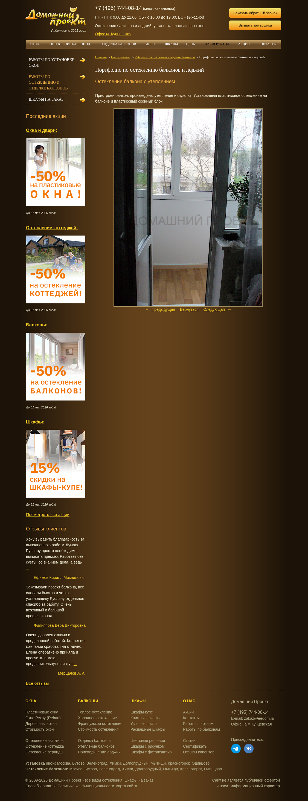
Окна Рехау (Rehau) (43, 718)
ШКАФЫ (173, 44)
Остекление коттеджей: (52, 227)
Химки (115, 763)
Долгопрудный (135, 763)
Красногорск (179, 763)
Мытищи (157, 763)
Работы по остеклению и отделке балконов (165, 57)
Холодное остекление (97, 718)
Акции (188, 712)
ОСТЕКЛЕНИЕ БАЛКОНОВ (73, 44)
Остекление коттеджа (44, 746)
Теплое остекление (95, 712)
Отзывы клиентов (198, 752)
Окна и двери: (41, 130)
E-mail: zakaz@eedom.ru (252, 718)
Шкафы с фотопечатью (151, 752)
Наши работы (120, 57)
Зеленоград (97, 763)
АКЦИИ (246, 44)
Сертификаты (195, 746)
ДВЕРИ (153, 44)
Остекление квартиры (44, 740)
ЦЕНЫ (193, 44)
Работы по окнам (198, 723)
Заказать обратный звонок (255, 13)
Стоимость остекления (98, 729)
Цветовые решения (147, 740)
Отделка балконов (94, 740)
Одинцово (201, 763)
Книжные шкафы (145, 718)
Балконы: (37, 324)
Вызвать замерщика (255, 25)
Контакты (191, 718)
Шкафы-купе (141, 712)
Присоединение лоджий (99, 752)
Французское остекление (100, 723)
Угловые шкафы (144, 723)
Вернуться (189, 309)
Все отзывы (37, 683)
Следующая (214, 309)
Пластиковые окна (41, 712)
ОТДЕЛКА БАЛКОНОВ (122, 44)
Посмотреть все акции (47, 514)
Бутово (78, 763)
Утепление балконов (96, 746)
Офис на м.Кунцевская (251, 724)
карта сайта (126, 786)
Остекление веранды (44, 752)
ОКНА (36, 44)
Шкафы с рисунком (147, 746)
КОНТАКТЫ (267, 44)
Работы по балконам (201, 729)
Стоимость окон (39, 729)
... (27, 568)
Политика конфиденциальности (86, 786)
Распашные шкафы (147, 729)
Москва (63, 763)
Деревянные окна (41, 723)
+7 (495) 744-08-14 (118, 8)
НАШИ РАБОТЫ (217, 44)
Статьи (189, 740)
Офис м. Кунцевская (113, 34)
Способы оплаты (40, 786)
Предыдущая (163, 309)
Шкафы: (35, 421)
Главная (101, 57)
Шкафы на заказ (46, 99)
